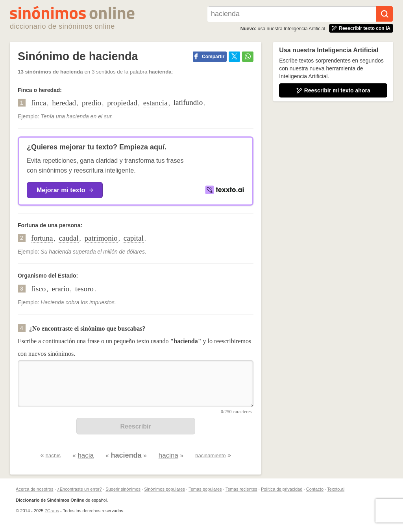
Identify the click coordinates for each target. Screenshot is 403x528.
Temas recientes (241, 489)
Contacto (315, 489)
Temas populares (205, 489)
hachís (53, 455)
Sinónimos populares (164, 489)
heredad (64, 103)
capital (134, 238)
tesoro (84, 289)
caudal (68, 238)
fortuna (42, 238)
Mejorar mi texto (65, 190)
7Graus (52, 510)
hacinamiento (210, 455)
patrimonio (101, 238)
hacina (168, 455)
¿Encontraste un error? (79, 489)
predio (91, 103)
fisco (38, 289)
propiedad (122, 103)
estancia (155, 103)
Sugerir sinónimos (122, 489)
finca (38, 103)
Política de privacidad (281, 489)
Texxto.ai (335, 489)
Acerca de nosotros (35, 489)
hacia (86, 455)
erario (60, 289)
